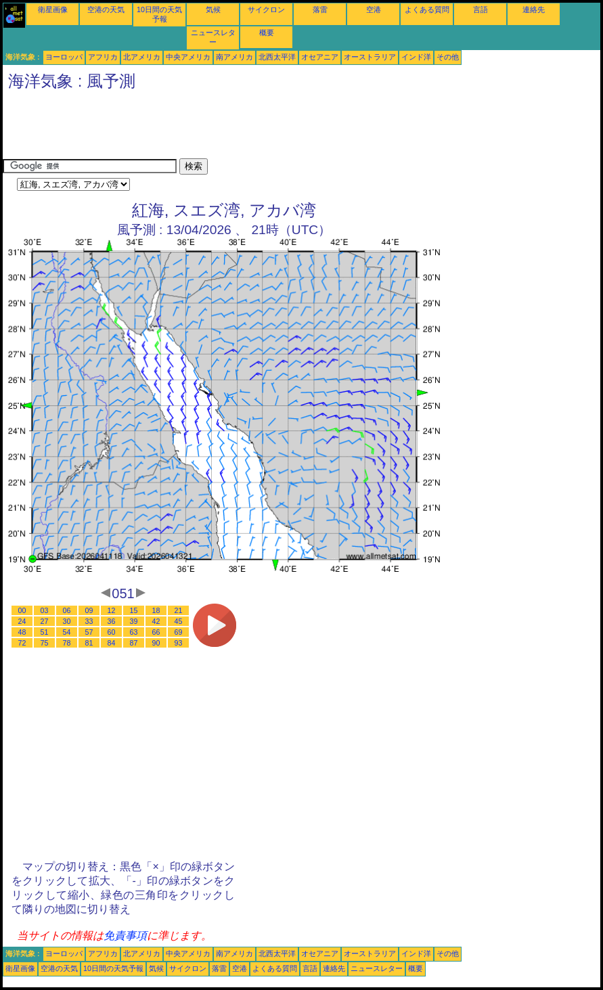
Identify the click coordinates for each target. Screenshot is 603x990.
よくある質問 (427, 9)
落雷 (320, 9)
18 (156, 610)
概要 (266, 32)
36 (112, 621)
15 (134, 610)
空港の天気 (106, 9)
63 (134, 632)
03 (45, 610)
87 (134, 643)
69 (179, 632)
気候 (213, 9)
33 (89, 621)
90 (156, 643)
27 (45, 621)
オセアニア (319, 57)
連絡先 (533, 9)
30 (67, 621)
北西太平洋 (277, 57)
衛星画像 (53, 9)
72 (22, 643)
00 (22, 610)
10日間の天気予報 (113, 968)
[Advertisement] (249, 127)
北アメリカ (141, 57)
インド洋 (416, 57)
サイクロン (266, 9)
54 (67, 632)
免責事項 (125, 935)
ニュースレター (377, 968)
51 (45, 632)
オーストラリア (370, 57)
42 (156, 621)
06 (67, 610)
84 (112, 643)
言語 (480, 9)
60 (112, 632)
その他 (448, 57)
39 (134, 621)
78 (67, 643)
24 (22, 621)
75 (45, 643)
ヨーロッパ (64, 57)
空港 (373, 9)
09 (89, 610)
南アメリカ (234, 57)
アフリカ (103, 57)
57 (89, 632)
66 (156, 632)
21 (179, 610)
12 (112, 610)
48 (22, 632)
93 (179, 643)
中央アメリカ (188, 57)
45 (179, 621)
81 (89, 643)
